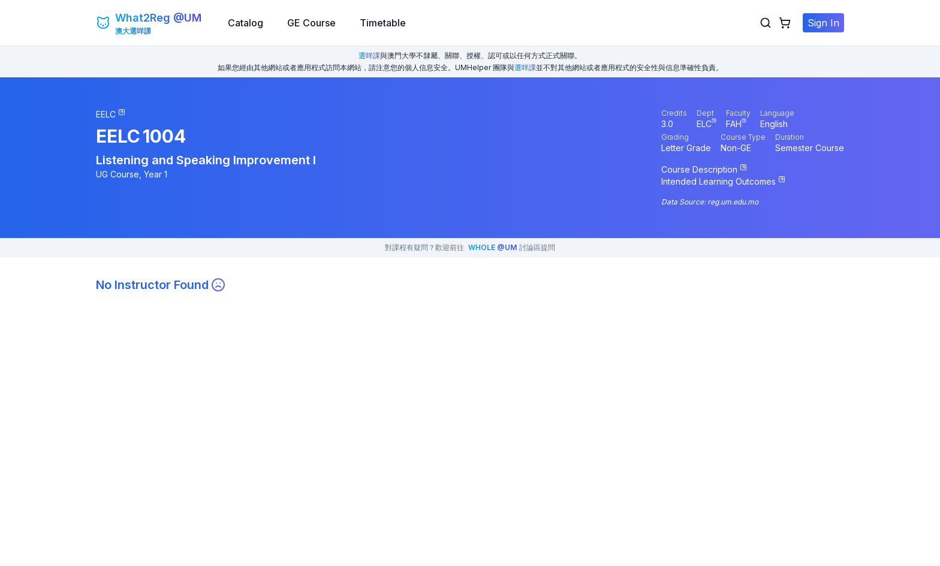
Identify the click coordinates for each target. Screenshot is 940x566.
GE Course (311, 23)
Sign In (823, 23)
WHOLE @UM (492, 247)
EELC (118, 136)
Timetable (383, 23)
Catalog (245, 23)
